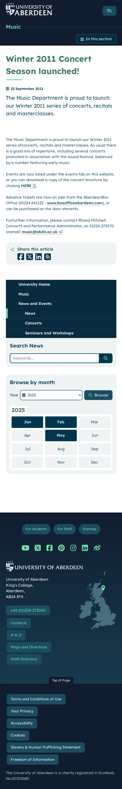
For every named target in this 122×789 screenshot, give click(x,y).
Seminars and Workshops (49, 333)
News (30, 313)
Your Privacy (22, 711)
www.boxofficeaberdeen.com (74, 202)
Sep (100, 448)
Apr (33, 435)
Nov (67, 462)
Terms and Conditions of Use (36, 699)
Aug (67, 448)
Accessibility (22, 723)
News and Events (34, 303)
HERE (26, 185)
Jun (100, 435)
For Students (36, 529)
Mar (100, 421)
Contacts (18, 623)
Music (13, 26)
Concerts (33, 323)
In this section (99, 38)
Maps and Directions (29, 647)
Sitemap (89, 529)
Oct (33, 462)
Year (14, 395)
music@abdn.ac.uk (40, 231)
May (61, 435)
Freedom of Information (32, 759)
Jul (34, 448)
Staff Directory (24, 659)
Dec (100, 462)
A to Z (16, 635)
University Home (34, 284)
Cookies (18, 735)
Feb (60, 421)
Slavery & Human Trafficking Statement (45, 747)
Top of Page (61, 680)
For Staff (65, 529)
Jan (27, 421)
